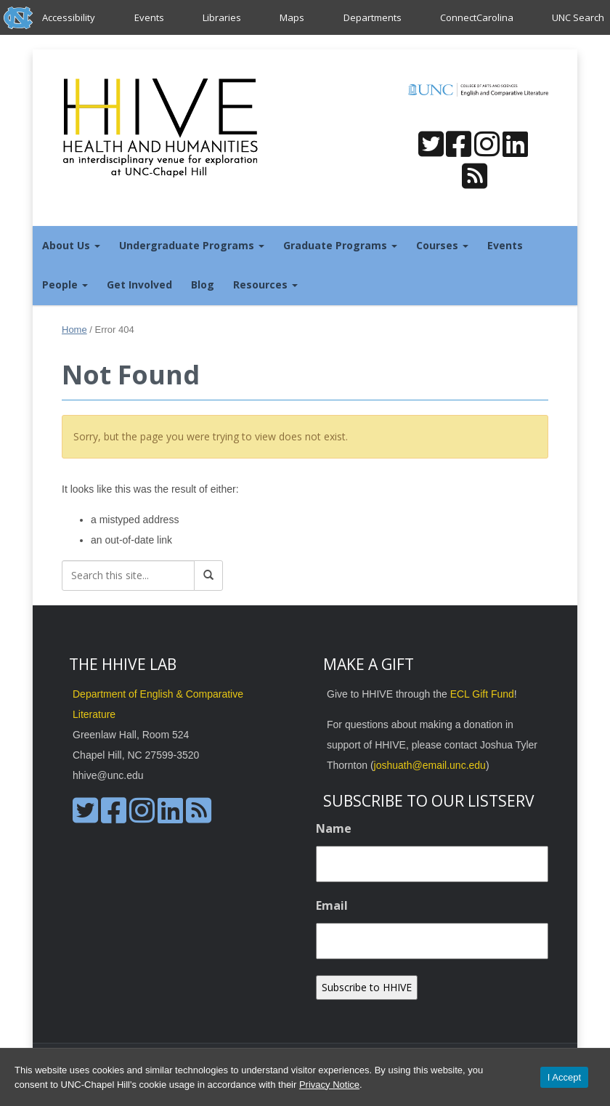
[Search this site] (128, 575)
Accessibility (68, 17)
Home (74, 329)
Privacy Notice (329, 1084)
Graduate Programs (340, 245)
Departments (372, 17)
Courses (442, 245)
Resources (265, 284)
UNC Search (578, 17)
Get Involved (139, 284)
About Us (71, 245)
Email (332, 905)
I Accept (564, 1077)
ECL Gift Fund (482, 694)
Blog (202, 284)
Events (149, 17)
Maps (292, 17)
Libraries (222, 17)
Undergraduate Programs (191, 245)
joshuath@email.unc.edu (430, 765)
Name (333, 828)
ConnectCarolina (476, 17)
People (65, 284)
